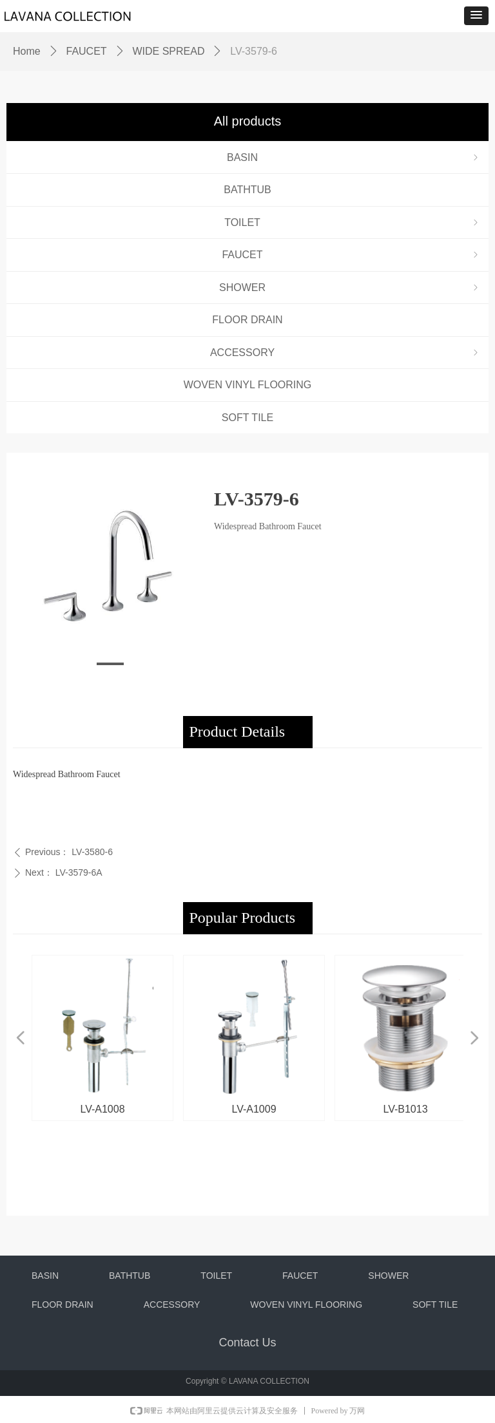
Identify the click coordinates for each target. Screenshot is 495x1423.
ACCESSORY (345, 352)
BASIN (354, 157)
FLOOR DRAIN (247, 319)
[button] (476, 15)
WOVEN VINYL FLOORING (248, 384)
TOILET (352, 222)
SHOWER (350, 287)
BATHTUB (247, 189)
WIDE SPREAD (168, 51)
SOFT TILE (247, 417)
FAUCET (351, 255)
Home (27, 51)
